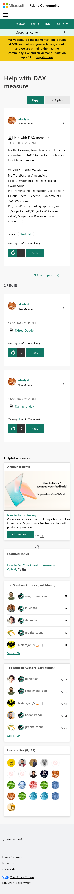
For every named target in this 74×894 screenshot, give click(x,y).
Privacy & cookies (12, 857)
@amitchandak (24, 406)
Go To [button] (60, 23)
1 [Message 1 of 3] (20, 243)
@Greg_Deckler (24, 330)
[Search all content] (41, 32)
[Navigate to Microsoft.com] (13, 5)
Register (20, 23)
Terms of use (9, 863)
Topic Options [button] (56, 100)
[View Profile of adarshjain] (24, 119)
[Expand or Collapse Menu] (5, 15)
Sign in (35, 23)
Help (47, 23)
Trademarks (9, 869)
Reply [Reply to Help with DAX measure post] (35, 253)
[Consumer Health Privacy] (37, 883)
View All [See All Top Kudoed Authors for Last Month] (13, 735)
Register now (44, 57)
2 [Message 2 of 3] (20, 419)
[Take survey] (20, 534)
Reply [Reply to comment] (35, 352)
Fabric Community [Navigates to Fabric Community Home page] (44, 5)
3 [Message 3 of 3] (20, 343)
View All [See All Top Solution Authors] (13, 653)
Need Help (26, 234)
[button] (35, 100)
